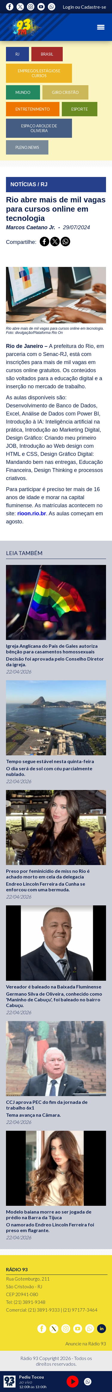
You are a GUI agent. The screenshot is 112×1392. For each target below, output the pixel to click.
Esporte (79, 109)
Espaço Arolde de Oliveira (39, 128)
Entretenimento (33, 109)
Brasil (47, 54)
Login (68, 7)
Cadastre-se (93, 7)
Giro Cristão (65, 92)
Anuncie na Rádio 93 (85, 1343)
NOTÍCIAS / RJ (28, 184)
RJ (17, 54)
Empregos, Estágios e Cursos (39, 73)
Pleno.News (27, 147)
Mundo (23, 92)
